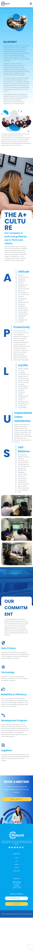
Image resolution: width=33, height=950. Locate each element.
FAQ (16, 861)
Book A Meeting (16, 799)
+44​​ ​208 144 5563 (16, 887)
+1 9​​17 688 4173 (16, 884)
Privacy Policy (16, 871)
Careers (16, 858)
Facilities (16, 864)
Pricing (16, 867)
